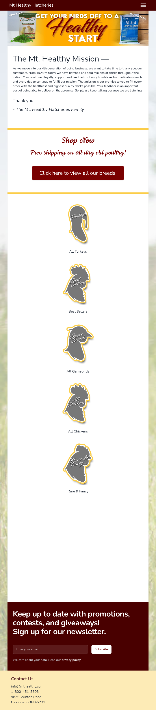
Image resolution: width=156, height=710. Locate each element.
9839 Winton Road (26, 697)
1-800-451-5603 (25, 691)
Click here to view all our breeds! (78, 173)
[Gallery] (78, 28)
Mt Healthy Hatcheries (31, 5)
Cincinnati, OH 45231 (28, 702)
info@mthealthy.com (27, 686)
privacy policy (71, 660)
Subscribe (101, 649)
